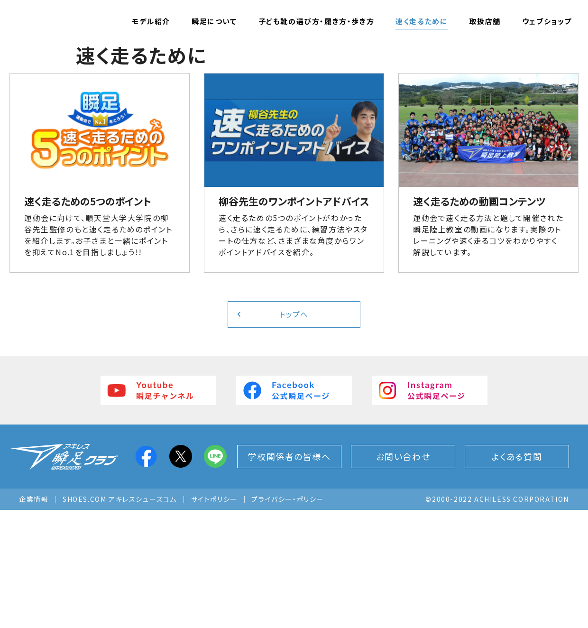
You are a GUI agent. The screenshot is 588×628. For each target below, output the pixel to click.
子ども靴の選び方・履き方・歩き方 (316, 21)
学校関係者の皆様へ (289, 574)
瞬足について (214, 21)
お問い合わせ (403, 574)
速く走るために (421, 21)
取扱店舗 (484, 21)
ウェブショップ (547, 21)
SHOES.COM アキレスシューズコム (120, 617)
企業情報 (33, 617)
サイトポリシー (214, 617)
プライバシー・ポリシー (287, 617)
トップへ (293, 432)
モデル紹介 (151, 21)
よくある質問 (517, 574)
